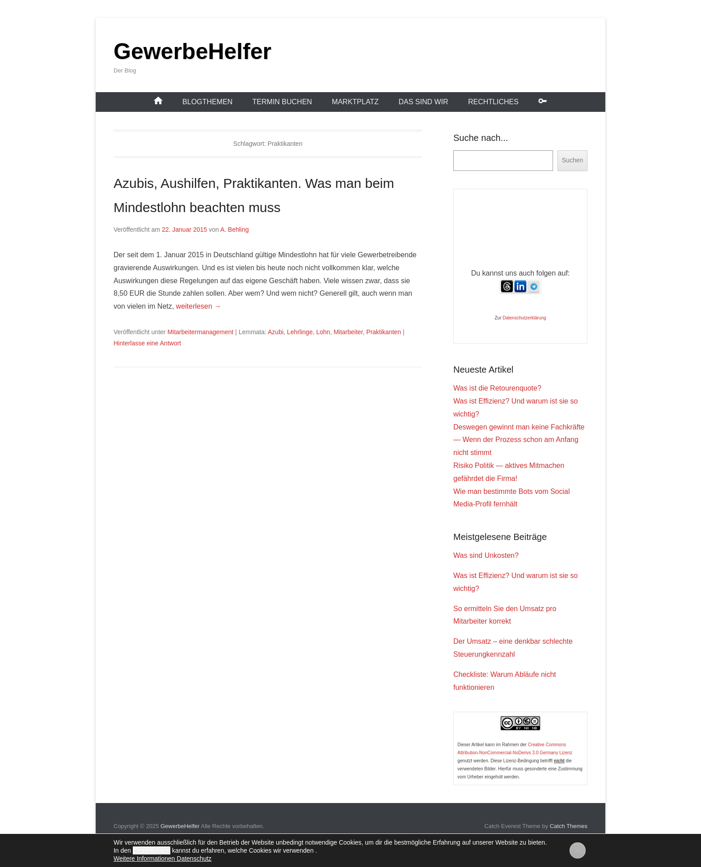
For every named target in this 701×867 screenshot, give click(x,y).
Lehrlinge (300, 332)
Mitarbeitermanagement (200, 332)
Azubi (275, 332)
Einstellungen (151, 850)
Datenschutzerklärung (524, 317)
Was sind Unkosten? (486, 555)
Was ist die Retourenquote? (497, 388)
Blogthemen (207, 102)
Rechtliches (493, 102)
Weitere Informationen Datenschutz (162, 858)
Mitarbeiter (348, 332)
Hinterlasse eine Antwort (147, 343)
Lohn (323, 332)
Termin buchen (282, 102)
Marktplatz (355, 102)
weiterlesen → (198, 306)
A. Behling (234, 229)
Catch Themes (568, 826)
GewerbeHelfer (192, 51)
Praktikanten (383, 332)
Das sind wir (423, 102)
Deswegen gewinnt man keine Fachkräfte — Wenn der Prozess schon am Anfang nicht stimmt (519, 440)
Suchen (572, 160)
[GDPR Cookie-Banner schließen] (578, 850)
